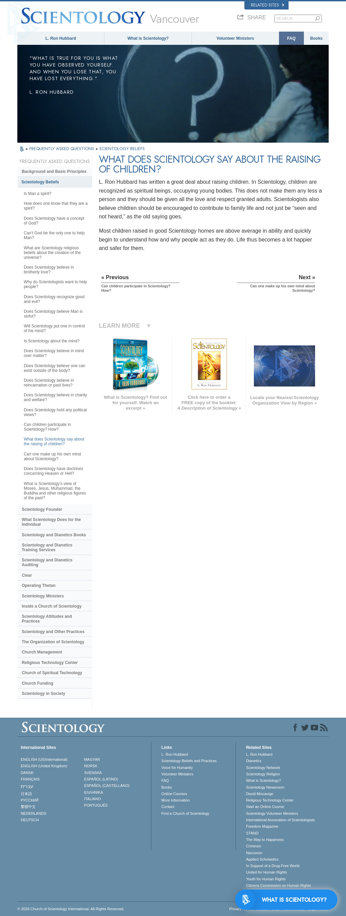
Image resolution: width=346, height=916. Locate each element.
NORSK (90, 766)
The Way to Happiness (265, 840)
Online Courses (174, 794)
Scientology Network (263, 768)
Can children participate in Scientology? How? (47, 427)
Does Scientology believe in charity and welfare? (55, 397)
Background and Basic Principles (54, 171)
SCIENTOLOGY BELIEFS (122, 148)
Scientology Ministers (43, 596)
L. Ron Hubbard (61, 38)
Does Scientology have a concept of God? (54, 221)
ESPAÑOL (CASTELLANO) (106, 786)
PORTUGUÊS (95, 805)
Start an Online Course (265, 807)
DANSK (27, 773)
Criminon (253, 846)
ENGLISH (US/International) (44, 759)
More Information (175, 800)
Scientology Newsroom (265, 787)
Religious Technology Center (50, 662)
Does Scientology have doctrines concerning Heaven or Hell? (53, 471)
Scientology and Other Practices (53, 631)
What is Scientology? (148, 38)
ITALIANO (92, 799)
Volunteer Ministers (235, 38)
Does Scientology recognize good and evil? (54, 299)
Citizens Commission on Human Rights (278, 885)
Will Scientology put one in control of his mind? (54, 328)
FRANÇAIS (30, 779)
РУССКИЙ (29, 800)
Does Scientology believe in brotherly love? (49, 269)
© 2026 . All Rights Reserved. (70, 909)
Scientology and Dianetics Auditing (47, 562)
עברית (27, 786)
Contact (167, 807)
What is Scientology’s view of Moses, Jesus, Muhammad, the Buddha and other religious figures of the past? (55, 490)
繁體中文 (28, 807)
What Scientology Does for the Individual (51, 522)
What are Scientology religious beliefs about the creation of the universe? (52, 253)
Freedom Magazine (262, 826)
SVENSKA (93, 773)
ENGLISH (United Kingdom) (44, 766)
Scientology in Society (43, 693)
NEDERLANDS (33, 813)
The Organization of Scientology (53, 642)
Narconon (254, 853)
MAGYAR (92, 759)
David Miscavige (259, 794)
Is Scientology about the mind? (52, 341)
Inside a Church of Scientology (52, 606)
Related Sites (267, 5)
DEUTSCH (30, 820)
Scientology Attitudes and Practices (47, 619)
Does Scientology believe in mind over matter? (54, 353)
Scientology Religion (263, 774)
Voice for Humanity (177, 768)
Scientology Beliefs (40, 182)
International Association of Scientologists (280, 820)
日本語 (26, 794)
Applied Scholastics (262, 859)
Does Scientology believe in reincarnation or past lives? (49, 383)
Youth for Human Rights (266, 879)
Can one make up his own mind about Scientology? (52, 456)
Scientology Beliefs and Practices (189, 761)
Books (316, 38)
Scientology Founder (42, 509)
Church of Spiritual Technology (52, 672)
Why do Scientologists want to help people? (55, 284)
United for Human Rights (266, 872)
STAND (252, 833)
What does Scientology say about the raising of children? (54, 441)
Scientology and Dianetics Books (54, 535)
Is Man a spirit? (37, 193)
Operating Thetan (38, 585)
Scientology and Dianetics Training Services (47, 547)
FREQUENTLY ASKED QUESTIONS (62, 148)
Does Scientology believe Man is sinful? (53, 314)
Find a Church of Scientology (185, 813)
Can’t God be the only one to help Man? (54, 235)
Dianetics (253, 761)
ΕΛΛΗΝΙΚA (93, 792)
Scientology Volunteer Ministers (272, 813)
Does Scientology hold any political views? (55, 412)
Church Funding (37, 683)
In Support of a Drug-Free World (272, 866)
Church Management (42, 652)
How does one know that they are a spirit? (56, 206)
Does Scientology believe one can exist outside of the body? (54, 368)
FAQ (291, 38)
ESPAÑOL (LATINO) (101, 779)
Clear (27, 575)
